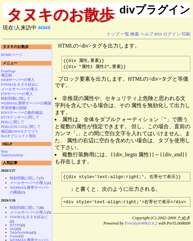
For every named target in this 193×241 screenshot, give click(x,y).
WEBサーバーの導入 (18, 80)
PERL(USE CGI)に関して (21, 127)
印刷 (186, 34)
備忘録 (6, 75)
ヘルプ (146, 34)
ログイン (172, 34)
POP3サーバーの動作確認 (22, 112)
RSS (158, 34)
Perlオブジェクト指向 (18, 136)
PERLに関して (13, 122)
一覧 (124, 34)
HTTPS (15, 225)
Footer (14, 236)
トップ (112, 34)
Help (4, 151)
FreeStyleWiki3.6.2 (141, 224)
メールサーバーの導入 (19, 89)
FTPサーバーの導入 (17, 94)
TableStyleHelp (12, 155)
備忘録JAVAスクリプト (20, 131)
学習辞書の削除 (14, 108)
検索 (134, 34)
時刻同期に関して (16, 98)
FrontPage (8, 71)
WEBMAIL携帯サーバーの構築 (26, 103)
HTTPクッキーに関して (20, 117)
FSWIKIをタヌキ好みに (20, 84)
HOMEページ (11, 55)
